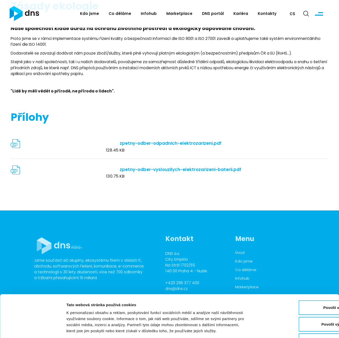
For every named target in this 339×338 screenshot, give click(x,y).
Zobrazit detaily (267, 328)
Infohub (149, 14)
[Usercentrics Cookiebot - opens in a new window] (33, 328)
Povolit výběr (297, 288)
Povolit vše (297, 272)
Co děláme (120, 14)
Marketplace (179, 14)
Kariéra (240, 14)
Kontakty (267, 14)
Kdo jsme (89, 14)
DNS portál (213, 14)
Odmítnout (296, 305)
